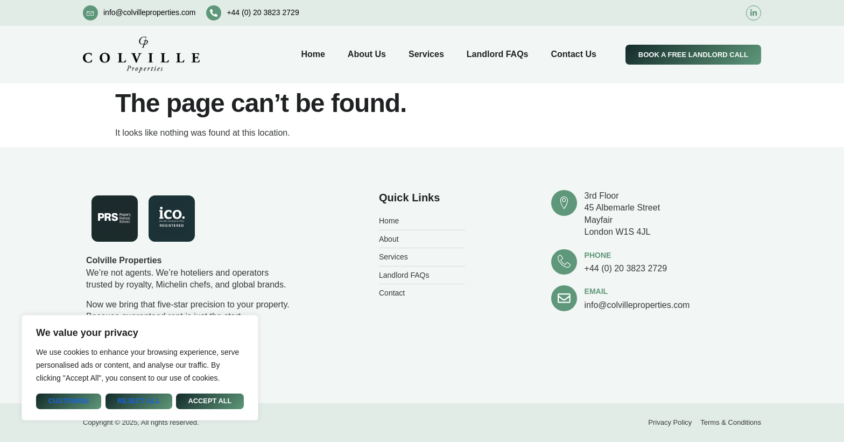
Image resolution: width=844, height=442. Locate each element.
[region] (140, 367)
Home (313, 54)
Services (426, 54)
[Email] (564, 299)
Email (596, 291)
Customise (68, 401)
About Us (367, 54)
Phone (598, 255)
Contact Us (573, 54)
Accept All (210, 401)
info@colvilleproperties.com (149, 12)
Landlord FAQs (498, 54)
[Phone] (564, 262)
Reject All (138, 401)
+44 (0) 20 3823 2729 (263, 12)
